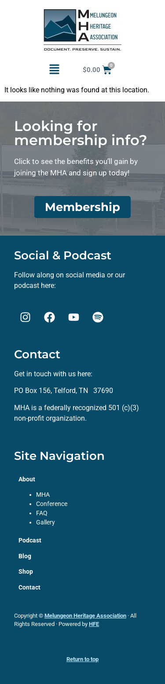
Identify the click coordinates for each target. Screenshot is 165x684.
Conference (51, 503)
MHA (43, 494)
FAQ (42, 513)
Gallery (45, 522)
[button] (54, 70)
